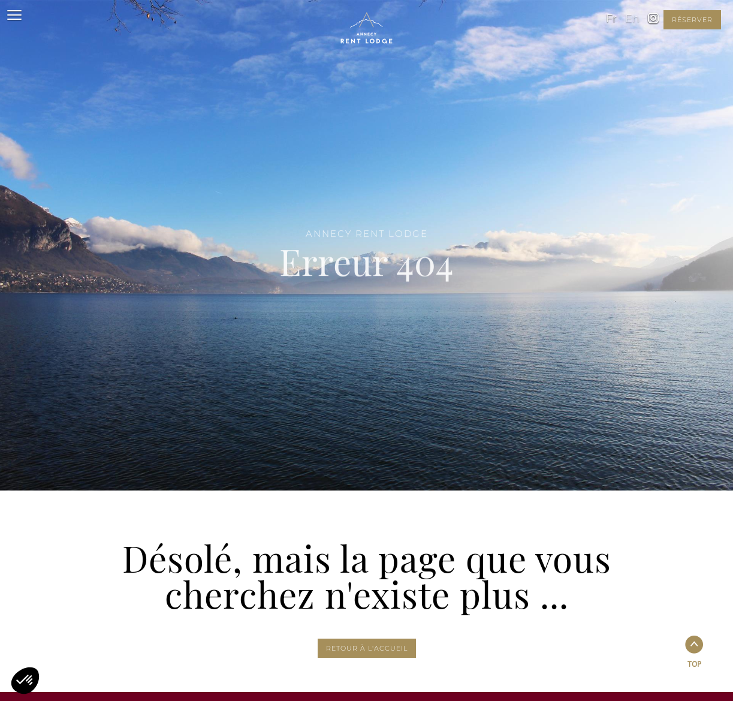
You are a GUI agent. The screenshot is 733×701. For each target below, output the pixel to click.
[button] (25, 680)
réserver (692, 20)
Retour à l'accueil (367, 648)
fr (611, 18)
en (632, 18)
